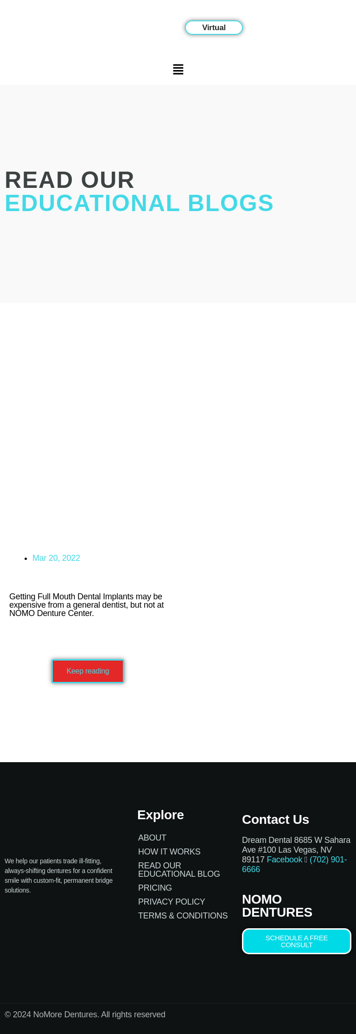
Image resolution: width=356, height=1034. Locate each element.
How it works (169, 851)
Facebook (284, 859)
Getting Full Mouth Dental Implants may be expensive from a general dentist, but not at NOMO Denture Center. (86, 605)
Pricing (155, 888)
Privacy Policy (171, 901)
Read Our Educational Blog (179, 870)
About (152, 837)
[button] (214, 27)
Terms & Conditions (183, 915)
